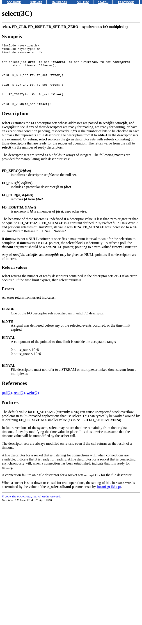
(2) (7, 402)
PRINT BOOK (126, 2)
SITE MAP (36, 2)
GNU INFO (83, 2)
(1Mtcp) (109, 496)
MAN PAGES (59, 2)
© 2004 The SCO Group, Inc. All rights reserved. (31, 506)
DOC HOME (14, 2)
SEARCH (103, 2)
